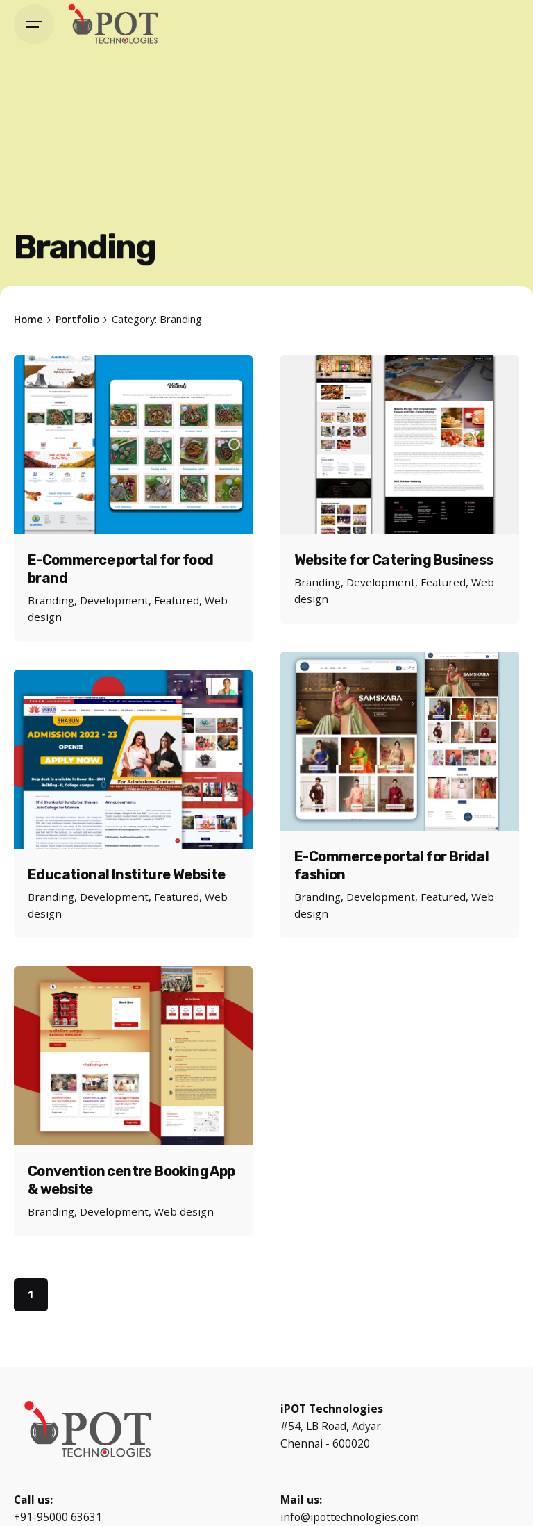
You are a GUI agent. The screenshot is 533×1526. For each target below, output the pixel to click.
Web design (184, 1211)
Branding (51, 600)
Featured (176, 600)
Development (114, 600)
